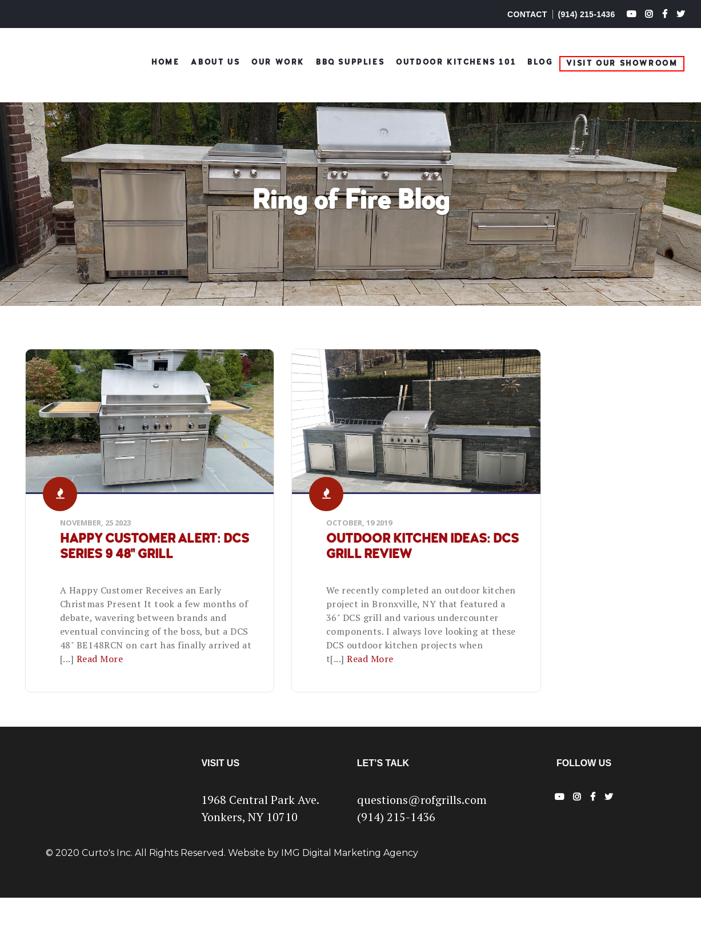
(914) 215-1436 (586, 14)
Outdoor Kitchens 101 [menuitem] (456, 59)
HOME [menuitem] (165, 59)
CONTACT (527, 14)
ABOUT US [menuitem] (215, 59)
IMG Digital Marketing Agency (349, 895)
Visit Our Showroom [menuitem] (622, 61)
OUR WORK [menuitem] (278, 59)
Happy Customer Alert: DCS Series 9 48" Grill (123, 554)
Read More (144, 687)
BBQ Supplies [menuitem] (350, 59)
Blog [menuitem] (540, 59)
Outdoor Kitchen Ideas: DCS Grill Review (341, 554)
